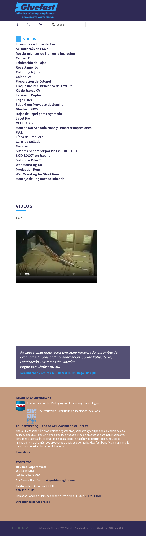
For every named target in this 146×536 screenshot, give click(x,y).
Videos (29, 39)
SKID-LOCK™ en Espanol (33, 155)
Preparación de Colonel (33, 81)
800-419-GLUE (25, 490)
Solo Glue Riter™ (28, 160)
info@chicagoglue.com (60, 480)
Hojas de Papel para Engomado (39, 114)
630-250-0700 (93, 496)
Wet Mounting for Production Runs (29, 167)
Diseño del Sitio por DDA (109, 528)
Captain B (23, 58)
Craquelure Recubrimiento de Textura (44, 86)
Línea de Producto (29, 137)
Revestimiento (27, 67)
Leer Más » (23, 452)
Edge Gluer (24, 100)
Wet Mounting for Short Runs (37, 174)
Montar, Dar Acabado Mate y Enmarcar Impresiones (54, 127)
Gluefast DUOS (27, 109)
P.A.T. (19, 132)
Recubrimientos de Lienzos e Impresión (45, 53)
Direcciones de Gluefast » (33, 502)
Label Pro (23, 118)
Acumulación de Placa (32, 49)
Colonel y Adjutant (30, 72)
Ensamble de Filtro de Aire (35, 44)
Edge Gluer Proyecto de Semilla (39, 104)
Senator (22, 146)
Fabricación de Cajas (31, 63)
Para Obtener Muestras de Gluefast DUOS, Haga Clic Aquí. (58, 373)
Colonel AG (24, 76)
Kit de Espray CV (28, 90)
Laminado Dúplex (29, 95)
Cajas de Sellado (28, 141)
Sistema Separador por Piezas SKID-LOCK (46, 151)
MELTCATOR (24, 123)
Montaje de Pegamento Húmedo (40, 178)
